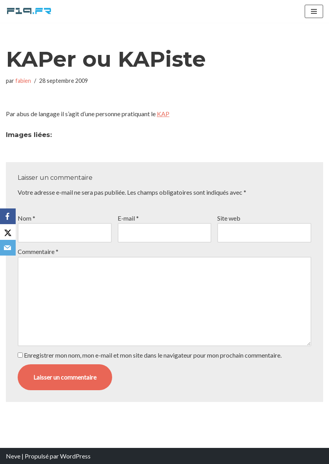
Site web (228, 218)
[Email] (8, 248)
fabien (23, 80)
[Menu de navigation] (314, 11)
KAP (163, 113)
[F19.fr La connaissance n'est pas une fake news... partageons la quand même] (29, 11)
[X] (8, 232)
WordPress (75, 456)
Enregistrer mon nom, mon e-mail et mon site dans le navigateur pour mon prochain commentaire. (153, 355)
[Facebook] (8, 216)
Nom (26, 218)
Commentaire (38, 251)
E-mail (128, 218)
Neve (13, 456)
